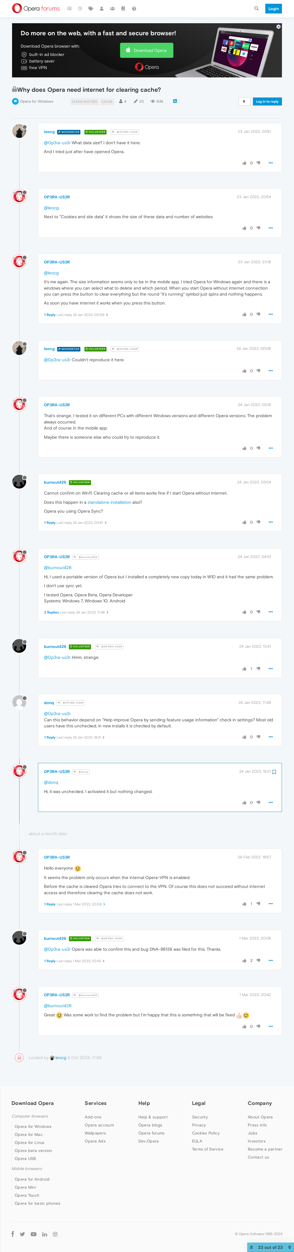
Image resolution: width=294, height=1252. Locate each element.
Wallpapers (95, 1133)
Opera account (99, 1125)
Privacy (199, 1125)
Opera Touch (27, 1195)
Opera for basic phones (38, 1203)
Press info (257, 1125)
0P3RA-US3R (57, 197)
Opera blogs (150, 1125)
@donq (81, 772)
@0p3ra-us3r (57, 142)
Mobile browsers (26, 1168)
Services (96, 1103)
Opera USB (25, 1158)
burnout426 (55, 482)
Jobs (252, 1133)
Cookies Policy (206, 1133)
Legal (199, 1103)
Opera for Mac (29, 1134)
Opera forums (151, 1133)
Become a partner (265, 1149)
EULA (197, 1141)
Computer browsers (29, 1116)
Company (260, 1103)
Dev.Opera (148, 1141)
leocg (49, 131)
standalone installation (109, 502)
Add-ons (93, 1117)
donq (49, 702)
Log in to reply (267, 101)
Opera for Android (32, 1179)
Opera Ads (95, 1141)
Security (200, 1117)
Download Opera (150, 50)
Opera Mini (25, 1187)
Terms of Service (208, 1149)
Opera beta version (33, 1150)
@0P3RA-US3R (125, 132)
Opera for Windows (36, 101)
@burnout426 (85, 557)
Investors (257, 1141)
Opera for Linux (30, 1142)
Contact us (258, 1157)
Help (144, 1103)
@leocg (51, 207)
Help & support (153, 1117)
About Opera (260, 1117)
